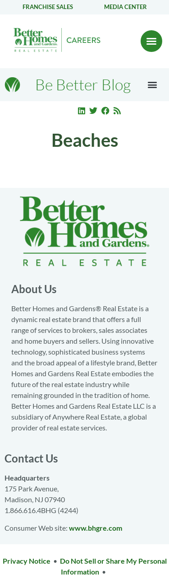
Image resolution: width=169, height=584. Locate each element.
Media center (125, 6)
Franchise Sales (48, 6)
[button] (151, 41)
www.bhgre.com (95, 527)
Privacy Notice (26, 560)
